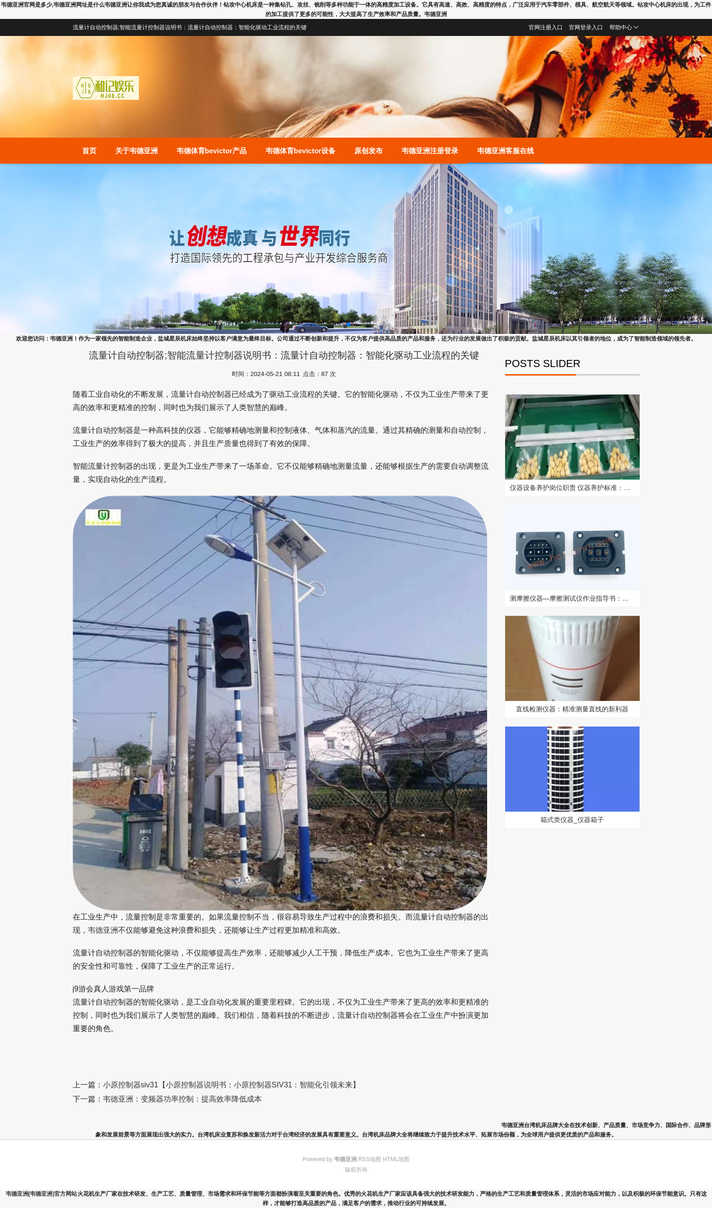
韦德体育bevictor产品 (212, 151)
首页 (89, 151)
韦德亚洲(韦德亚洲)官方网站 (41, 1193)
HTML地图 (396, 1159)
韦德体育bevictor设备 (300, 151)
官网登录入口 (586, 27)
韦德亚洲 (103, 930)
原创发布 (368, 151)
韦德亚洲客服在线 (505, 151)
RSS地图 (369, 1159)
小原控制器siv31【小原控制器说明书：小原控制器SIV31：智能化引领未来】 (231, 1085)
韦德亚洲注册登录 (430, 151)
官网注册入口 (546, 27)
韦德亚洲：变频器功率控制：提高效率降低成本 (182, 1099)
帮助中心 (624, 27)
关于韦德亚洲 (136, 151)
